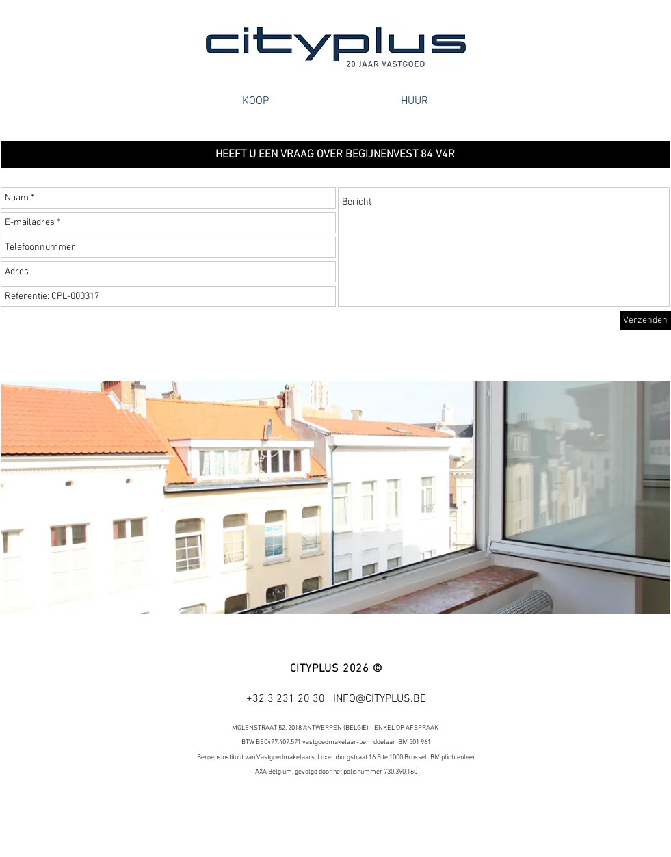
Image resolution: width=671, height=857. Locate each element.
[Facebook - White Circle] (585, 812)
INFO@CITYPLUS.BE (379, 699)
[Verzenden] (645, 320)
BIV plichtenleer (452, 757)
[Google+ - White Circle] (634, 812)
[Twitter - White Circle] (610, 812)
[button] (335, 154)
